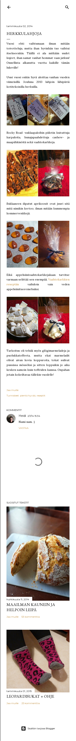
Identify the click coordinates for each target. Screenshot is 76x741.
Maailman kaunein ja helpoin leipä (30, 607)
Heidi (22, 416)
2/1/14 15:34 (34, 415)
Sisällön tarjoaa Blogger (38, 728)
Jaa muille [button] (12, 390)
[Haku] (67, 6)
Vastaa (24, 427)
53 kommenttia (30, 616)
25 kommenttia (30, 703)
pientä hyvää (27, 395)
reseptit (41, 395)
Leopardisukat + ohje (30, 696)
